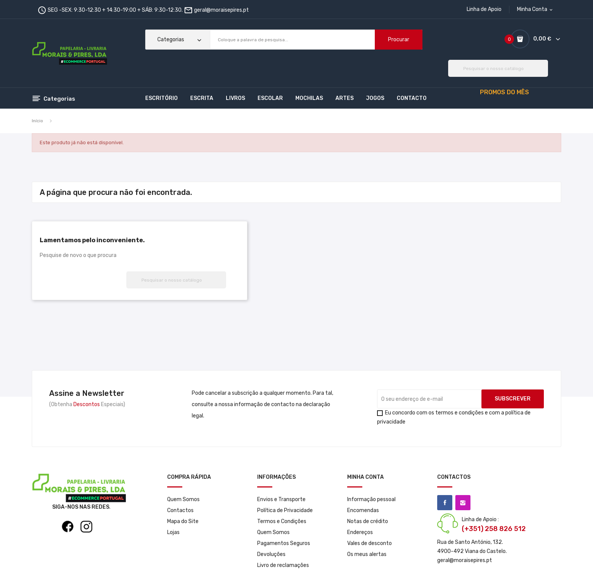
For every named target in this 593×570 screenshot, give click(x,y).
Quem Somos (183, 499)
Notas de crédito (367, 521)
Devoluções (271, 554)
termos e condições (459, 413)
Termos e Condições (281, 521)
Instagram (462, 502)
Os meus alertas (367, 554)
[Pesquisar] (498, 68)
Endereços (360, 532)
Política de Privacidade (285, 510)
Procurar (398, 39)
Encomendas (363, 510)
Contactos (180, 510)
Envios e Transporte (281, 499)
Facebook (444, 502)
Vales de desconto (369, 543)
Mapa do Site (183, 521)
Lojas (173, 532)
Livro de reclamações (283, 565)
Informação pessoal (371, 499)
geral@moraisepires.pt (221, 10)
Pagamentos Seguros (283, 543)
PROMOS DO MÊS (504, 92)
